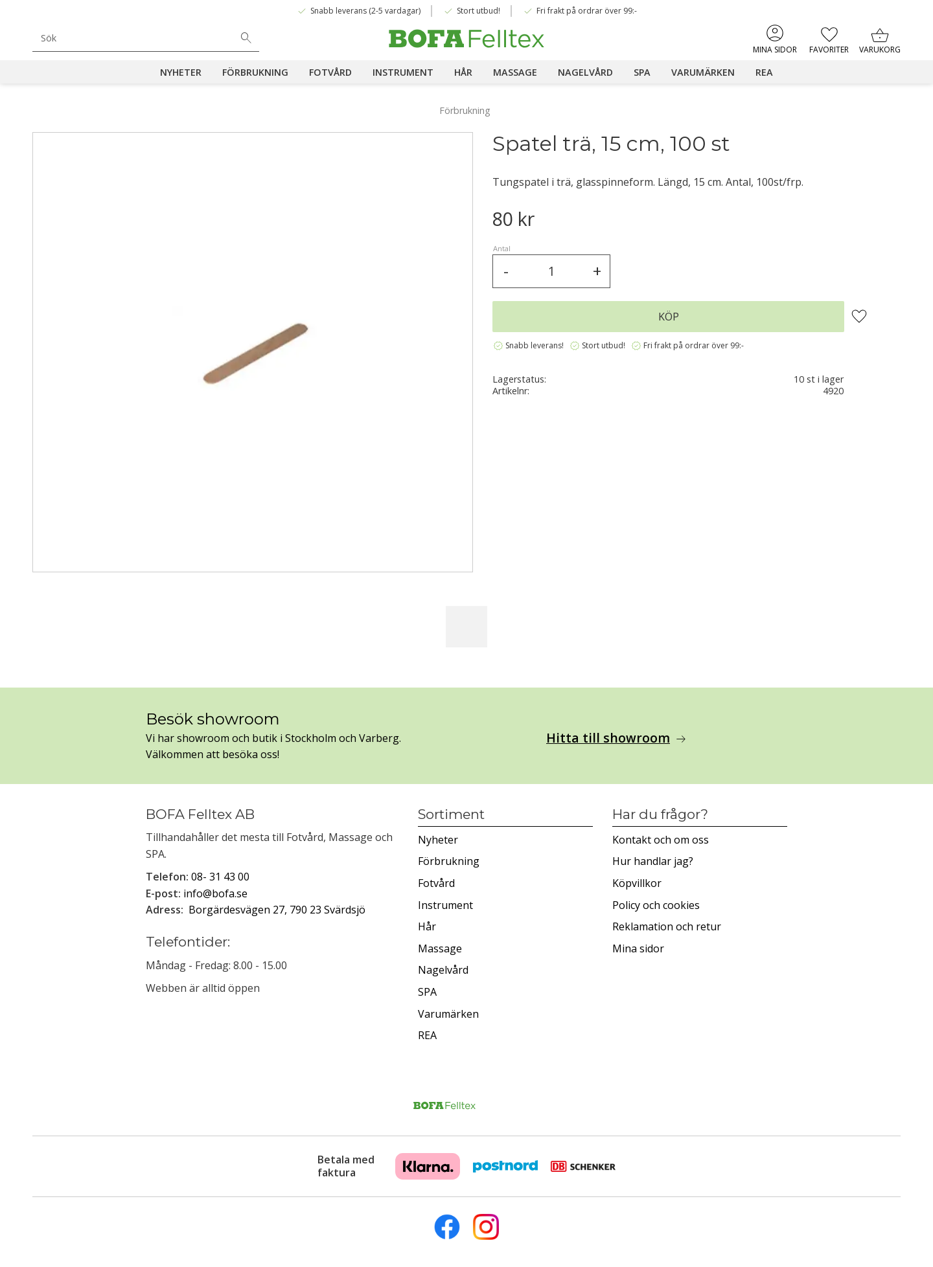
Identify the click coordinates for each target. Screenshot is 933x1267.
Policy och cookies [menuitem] (656, 905)
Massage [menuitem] (515, 72)
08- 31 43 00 (220, 876)
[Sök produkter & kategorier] (132, 38)
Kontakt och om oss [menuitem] (660, 840)
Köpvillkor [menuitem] (637, 883)
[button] (829, 39)
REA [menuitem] (764, 72)
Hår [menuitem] (463, 72)
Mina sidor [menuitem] (775, 49)
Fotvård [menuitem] (330, 72)
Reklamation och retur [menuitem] (666, 926)
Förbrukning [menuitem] (255, 72)
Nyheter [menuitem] (181, 72)
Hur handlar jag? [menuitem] (652, 861)
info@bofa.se (215, 893)
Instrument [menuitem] (403, 72)
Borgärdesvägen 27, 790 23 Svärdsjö (277, 910)
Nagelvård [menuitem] (585, 72)
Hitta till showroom (608, 738)
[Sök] (246, 38)
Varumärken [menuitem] (703, 72)
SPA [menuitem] (642, 72)
